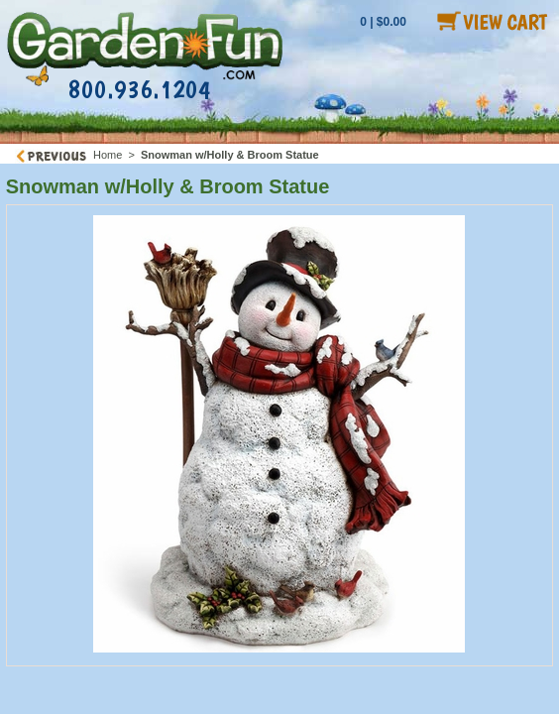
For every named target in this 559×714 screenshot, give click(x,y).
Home (107, 155)
